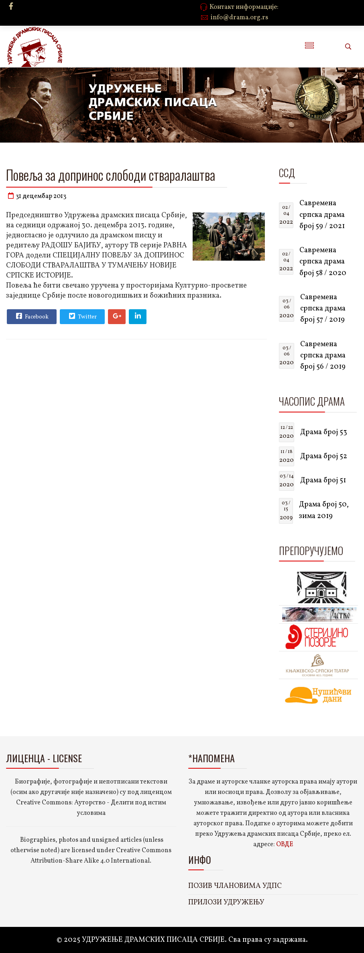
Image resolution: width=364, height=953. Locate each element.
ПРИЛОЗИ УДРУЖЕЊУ (226, 903)
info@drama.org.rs (239, 17)
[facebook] (11, 7)
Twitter (82, 316)
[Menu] (309, 46)
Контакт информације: (244, 7)
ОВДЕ (284, 844)
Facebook (31, 316)
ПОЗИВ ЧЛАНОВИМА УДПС (235, 886)
